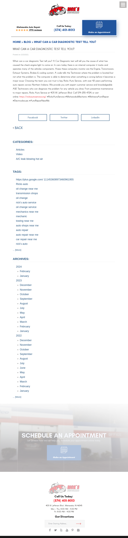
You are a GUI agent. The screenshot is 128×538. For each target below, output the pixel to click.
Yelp (61, 531)
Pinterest (72, 531)
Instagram (78, 531)
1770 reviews (35, 30)
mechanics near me (27, 211)
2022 (19, 335)
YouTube (67, 531)
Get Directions (79, 523)
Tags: (17, 171)
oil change (22, 198)
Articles (20, 149)
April (22, 317)
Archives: (21, 258)
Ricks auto (22, 184)
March (23, 321)
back (19, 128)
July (22, 308)
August (24, 303)
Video (19, 154)
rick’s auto (22, 243)
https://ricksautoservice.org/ (32, 96)
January (24, 276)
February (25, 271)
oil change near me (27, 188)
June (22, 367)
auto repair (22, 230)
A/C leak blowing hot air (29, 159)
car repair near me (26, 239)
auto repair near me (27, 234)
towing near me (25, 220)
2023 (19, 280)
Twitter (64, 117)
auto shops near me (27, 225)
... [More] (17, 250)
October (24, 294)
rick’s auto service (26, 202)
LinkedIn (95, 117)
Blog (27, 42)
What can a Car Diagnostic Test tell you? (65, 42)
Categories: (23, 141)
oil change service (26, 207)
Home (17, 42)
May (22, 312)
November (26, 289)
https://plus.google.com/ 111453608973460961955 (45, 179)
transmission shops (27, 193)
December (26, 285)
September (26, 298)
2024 (19, 266)
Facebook (33, 117)
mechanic (21, 216)
